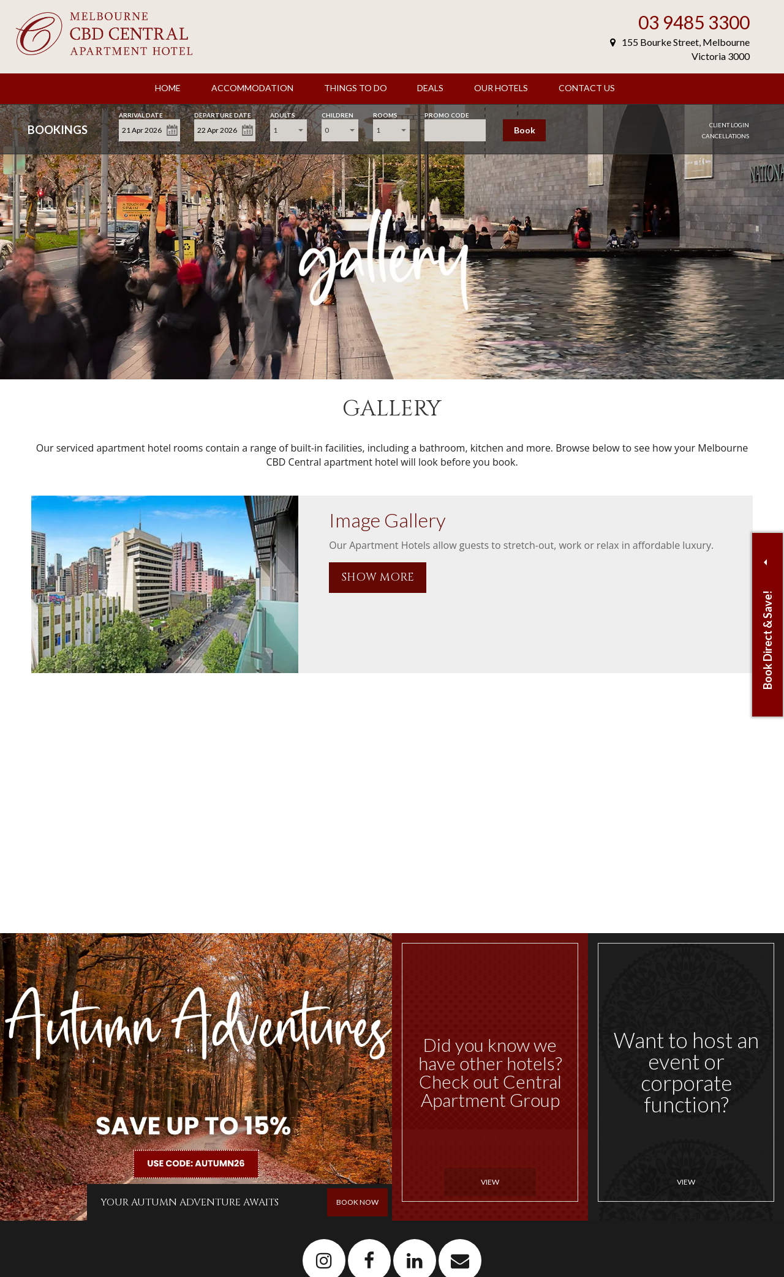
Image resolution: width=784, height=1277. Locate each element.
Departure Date (222, 114)
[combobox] (288, 130)
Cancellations (725, 136)
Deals (430, 88)
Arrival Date (141, 114)
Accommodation (252, 88)
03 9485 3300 (694, 22)
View (490, 1181)
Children (337, 114)
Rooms (385, 114)
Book (524, 130)
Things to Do (355, 88)
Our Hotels (501, 88)
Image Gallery (387, 520)
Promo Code (446, 114)
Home (168, 88)
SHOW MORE (377, 577)
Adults (282, 114)
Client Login (729, 124)
